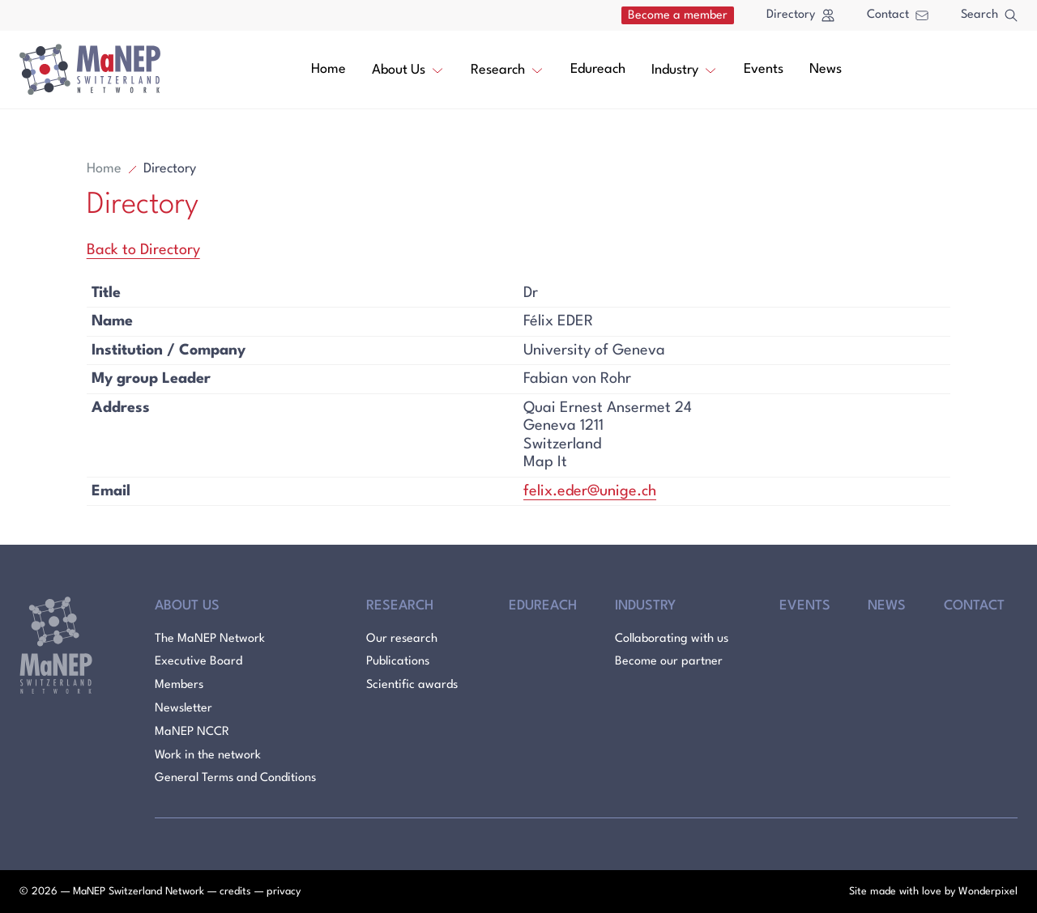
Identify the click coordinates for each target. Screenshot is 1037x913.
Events (763, 69)
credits (235, 891)
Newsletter (183, 709)
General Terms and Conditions (235, 778)
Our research (401, 639)
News (825, 69)
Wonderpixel (988, 891)
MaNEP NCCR (192, 732)
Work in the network (208, 756)
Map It (545, 462)
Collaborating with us (671, 639)
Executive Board (198, 662)
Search (989, 15)
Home (328, 69)
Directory (800, 15)
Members (179, 685)
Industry (684, 69)
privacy (284, 891)
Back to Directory (143, 250)
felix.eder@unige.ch (589, 491)
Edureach (597, 69)
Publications (397, 662)
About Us (408, 69)
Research (507, 69)
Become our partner (669, 662)
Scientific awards (412, 685)
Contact (897, 15)
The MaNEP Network (210, 639)
